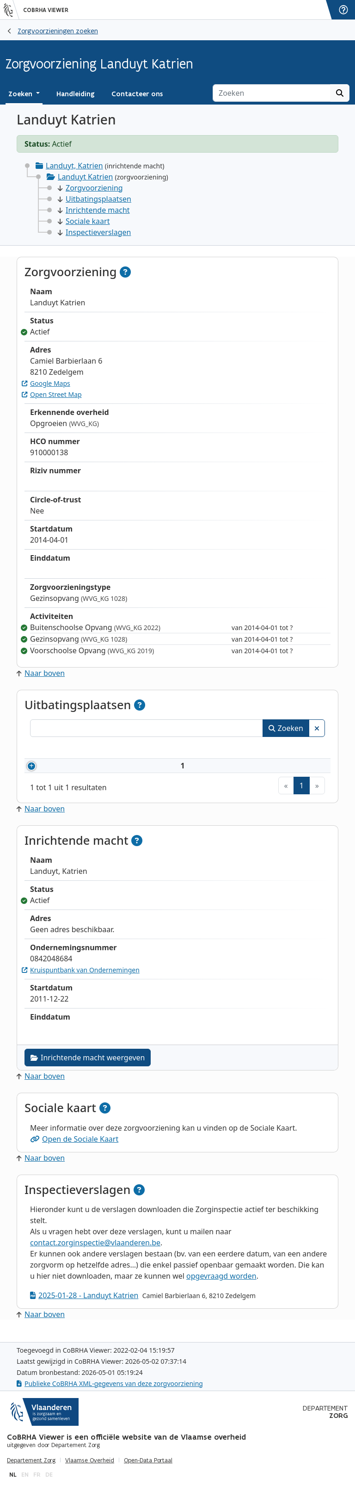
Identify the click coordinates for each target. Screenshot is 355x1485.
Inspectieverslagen (94, 232)
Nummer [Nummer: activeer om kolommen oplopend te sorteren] (56, 749)
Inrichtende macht (94, 210)
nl (13, 1475)
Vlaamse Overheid (89, 1460)
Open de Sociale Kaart (74, 1150)
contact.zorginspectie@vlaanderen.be (95, 1254)
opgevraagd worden (221, 1287)
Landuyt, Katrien (74, 166)
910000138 (70, 771)
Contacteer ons (137, 94)
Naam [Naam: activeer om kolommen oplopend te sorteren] (119, 749)
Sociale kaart (84, 221)
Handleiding (75, 94)
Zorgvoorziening (90, 188)
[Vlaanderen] (11, 9)
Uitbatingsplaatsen (94, 199)
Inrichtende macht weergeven (88, 1069)
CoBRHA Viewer (45, 10)
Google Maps (46, 383)
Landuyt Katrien (85, 177)
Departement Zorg (31, 1460)
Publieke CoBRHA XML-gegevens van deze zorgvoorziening (110, 1383)
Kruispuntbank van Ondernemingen (81, 981)
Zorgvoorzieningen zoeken (58, 30)
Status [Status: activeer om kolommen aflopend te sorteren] (302, 749)
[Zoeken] (272, 93)
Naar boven (41, 673)
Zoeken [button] (21, 94)
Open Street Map (52, 394)
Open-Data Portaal (148, 1460)
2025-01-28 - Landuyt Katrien (84, 1306)
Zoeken (286, 728)
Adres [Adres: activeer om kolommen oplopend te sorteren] (197, 749)
